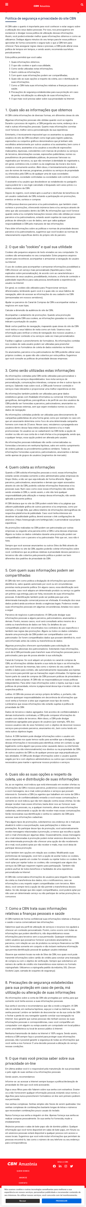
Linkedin (60, 1166)
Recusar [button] (22, 1201)
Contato (23, 1183)
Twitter (71, 1166)
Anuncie (23, 1178)
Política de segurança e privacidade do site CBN (40, 18)
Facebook (54, 1166)
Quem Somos (23, 1171)
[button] (6, 4)
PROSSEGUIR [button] (61, 1201)
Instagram (65, 1166)
